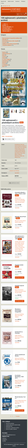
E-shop (2, 3)
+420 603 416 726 (5, 5)
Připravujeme (5, 31)
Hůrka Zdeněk (18, 383)
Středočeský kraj (6, 53)
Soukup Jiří (17, 247)
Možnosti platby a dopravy (11, 429)
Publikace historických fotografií (9, 43)
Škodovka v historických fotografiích (18, 310)
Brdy (3, 55)
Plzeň (3, 57)
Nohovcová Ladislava (21, 147)
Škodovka (4, 62)
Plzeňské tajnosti (19, 285)
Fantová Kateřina (18, 146)
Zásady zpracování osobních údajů (13, 424)
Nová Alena (22, 202)
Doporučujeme (6, 28)
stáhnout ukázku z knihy (8, 139)
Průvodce (4, 42)
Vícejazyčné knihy (6, 26)
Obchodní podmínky (10, 423)
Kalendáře (4, 39)
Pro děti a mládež (6, 59)
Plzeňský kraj (5, 60)
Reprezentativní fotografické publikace (11, 38)
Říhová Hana (19, 153)
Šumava (4, 52)
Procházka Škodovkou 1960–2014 (19, 377)
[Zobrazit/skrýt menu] (17, 14)
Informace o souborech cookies (12, 427)
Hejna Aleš (22, 247)
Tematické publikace (7, 45)
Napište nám (3, 1)
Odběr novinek (11, 1)
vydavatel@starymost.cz (10, 434)
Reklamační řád (9, 426)
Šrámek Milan (22, 359)
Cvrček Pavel (17, 248)
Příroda (4, 63)
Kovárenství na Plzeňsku (19, 332)
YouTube (4, 441)
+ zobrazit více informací (14, 170)
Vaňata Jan (21, 155)
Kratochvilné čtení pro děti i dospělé (10, 41)
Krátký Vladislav (18, 335)
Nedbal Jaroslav (20, 243)
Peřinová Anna (18, 148)
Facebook (17, 1)
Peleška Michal (21, 150)
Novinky (4, 25)
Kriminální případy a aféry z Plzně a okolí (20, 193)
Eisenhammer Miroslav (19, 144)
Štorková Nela (18, 244)
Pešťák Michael (18, 151)
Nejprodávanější (6, 29)
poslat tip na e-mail (14, 183)
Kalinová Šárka (18, 400)
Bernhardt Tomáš (18, 220)
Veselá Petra (20, 245)
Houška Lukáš (18, 241)
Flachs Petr (21, 381)
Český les (4, 56)
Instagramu (4, 439)
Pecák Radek (22, 200)
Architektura (5, 65)
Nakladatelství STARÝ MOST (11, 9)
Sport (3, 66)
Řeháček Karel (18, 198)
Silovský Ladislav (18, 292)
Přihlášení (23, 1)
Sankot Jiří (17, 200)
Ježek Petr (17, 202)
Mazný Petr (21, 222)
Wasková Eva (17, 157)
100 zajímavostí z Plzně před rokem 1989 (19, 237)
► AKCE (4, 24)
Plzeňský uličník (19, 265)
